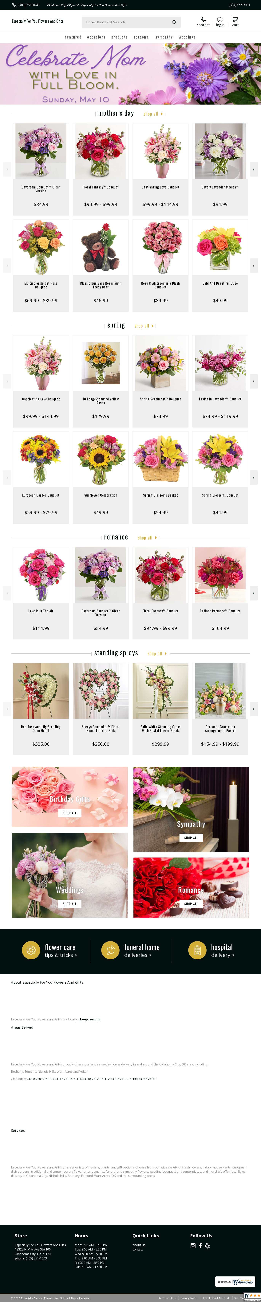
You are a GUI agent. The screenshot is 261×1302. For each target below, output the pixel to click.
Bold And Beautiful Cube (220, 283)
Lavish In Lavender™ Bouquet (220, 398)
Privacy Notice (189, 1298)
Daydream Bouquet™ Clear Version (41, 188)
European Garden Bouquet (41, 495)
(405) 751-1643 (28, 5)
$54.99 (160, 512)
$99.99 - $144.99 (160, 204)
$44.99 (220, 512)
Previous (7, 169)
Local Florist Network (216, 1298)
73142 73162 (147, 1079)
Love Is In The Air (40, 610)
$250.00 (100, 744)
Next (254, 169)
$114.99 (41, 628)
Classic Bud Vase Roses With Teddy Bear (100, 285)
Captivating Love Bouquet (161, 186)
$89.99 (160, 300)
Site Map (239, 1298)
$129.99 (100, 416)
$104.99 (220, 628)
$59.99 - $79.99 (40, 512)
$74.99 (160, 416)
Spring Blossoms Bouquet (220, 495)
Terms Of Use (167, 1298)
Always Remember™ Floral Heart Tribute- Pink (101, 728)
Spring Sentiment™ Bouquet (160, 398)
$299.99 (160, 744)
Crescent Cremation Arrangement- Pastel (220, 728)
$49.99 (220, 300)
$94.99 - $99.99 (100, 204)
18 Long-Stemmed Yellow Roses (101, 400)
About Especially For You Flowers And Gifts (47, 982)
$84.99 (41, 204)
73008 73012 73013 (40, 1079)
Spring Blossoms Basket (160, 495)
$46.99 (100, 300)
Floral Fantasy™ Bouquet (101, 186)
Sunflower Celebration (100, 495)
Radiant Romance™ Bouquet (220, 610)
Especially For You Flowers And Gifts (37, 21)
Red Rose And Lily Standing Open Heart (41, 728)
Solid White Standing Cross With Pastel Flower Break (160, 728)
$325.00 (41, 744)
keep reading (90, 1019)
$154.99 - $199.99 (220, 744)
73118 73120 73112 (96, 1079)
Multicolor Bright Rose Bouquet (40, 285)
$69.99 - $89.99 (40, 300)
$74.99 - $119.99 (220, 416)
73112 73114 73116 (68, 1079)
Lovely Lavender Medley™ (220, 186)
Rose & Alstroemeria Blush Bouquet (160, 285)
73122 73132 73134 (124, 1079)
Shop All (151, 113)
